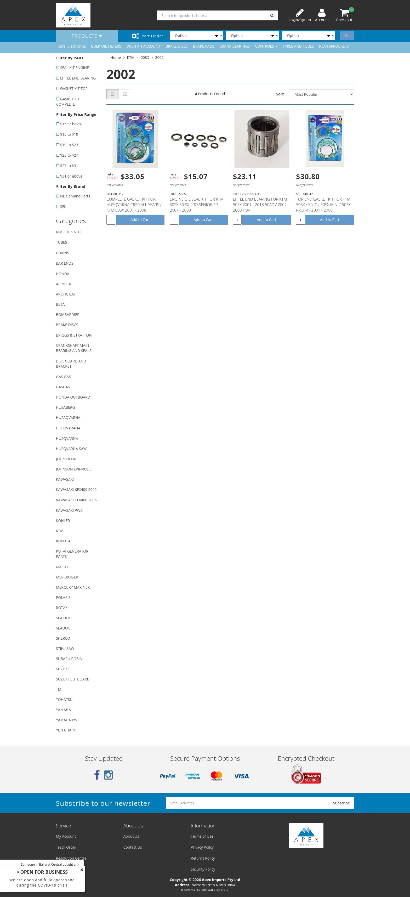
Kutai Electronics (72, 46)
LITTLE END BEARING (78, 78)
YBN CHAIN (65, 730)
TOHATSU (64, 699)
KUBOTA (63, 540)
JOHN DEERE (66, 458)
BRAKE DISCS (177, 46)
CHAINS (62, 252)
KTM (60, 530)
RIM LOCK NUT (68, 231)
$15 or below (71, 123)
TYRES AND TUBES (298, 46)
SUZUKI (62, 668)
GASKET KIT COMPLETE (68, 101)
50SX (145, 57)
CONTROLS (266, 46)
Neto (225, 890)
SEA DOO (64, 617)
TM (58, 689)
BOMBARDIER (67, 314)
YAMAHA (63, 709)
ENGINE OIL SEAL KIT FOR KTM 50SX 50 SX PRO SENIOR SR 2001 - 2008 (197, 204)
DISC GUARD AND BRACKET (71, 364)
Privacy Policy (202, 847)
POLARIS (63, 597)
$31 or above (71, 176)
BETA (60, 304)
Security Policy (203, 869)
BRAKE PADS (203, 46)
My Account (66, 836)
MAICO (62, 566)
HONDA (62, 273)
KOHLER (63, 520)
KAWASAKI (65, 479)
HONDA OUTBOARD (73, 397)
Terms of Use (202, 836)
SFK (63, 206)
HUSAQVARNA (68, 417)
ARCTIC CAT (66, 294)
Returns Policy (203, 858)
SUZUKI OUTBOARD (73, 679)
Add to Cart (140, 219)
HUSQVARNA (67, 438)
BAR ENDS (64, 263)
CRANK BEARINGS (235, 46)
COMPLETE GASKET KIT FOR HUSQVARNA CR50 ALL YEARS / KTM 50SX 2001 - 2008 (133, 204)
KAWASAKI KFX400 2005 (76, 489)
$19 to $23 (69, 144)
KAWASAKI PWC (69, 510)
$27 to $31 (69, 165)
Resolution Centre (71, 858)
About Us (131, 836)
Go (347, 35)
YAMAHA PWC (68, 719)
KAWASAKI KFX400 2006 (76, 499)
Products (87, 36)
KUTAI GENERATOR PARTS (72, 554)
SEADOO (63, 628)
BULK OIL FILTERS (106, 46)
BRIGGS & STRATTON (74, 335)
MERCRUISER (67, 577)
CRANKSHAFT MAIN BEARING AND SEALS (73, 348)
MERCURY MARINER (73, 587)
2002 (159, 57)
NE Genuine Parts (75, 196)
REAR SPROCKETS (334, 46)
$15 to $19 (69, 134)
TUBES (61, 242)
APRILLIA (63, 283)
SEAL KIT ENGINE (74, 67)
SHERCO (63, 638)
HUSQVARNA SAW (71, 448)
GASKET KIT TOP (74, 88)
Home (115, 57)
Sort (280, 94)
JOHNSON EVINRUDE (74, 469)
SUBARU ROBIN (69, 658)
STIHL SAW (65, 648)
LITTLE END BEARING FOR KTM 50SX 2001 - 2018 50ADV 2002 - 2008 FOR (261, 204)
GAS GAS (63, 376)
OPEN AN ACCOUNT (143, 46)
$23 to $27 (69, 155)
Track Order (66, 847)
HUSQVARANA (68, 427)
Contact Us (132, 847)
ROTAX (61, 607)
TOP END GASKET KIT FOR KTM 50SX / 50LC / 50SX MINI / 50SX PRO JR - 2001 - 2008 (323, 204)
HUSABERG (65, 407)
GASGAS (63, 386)
